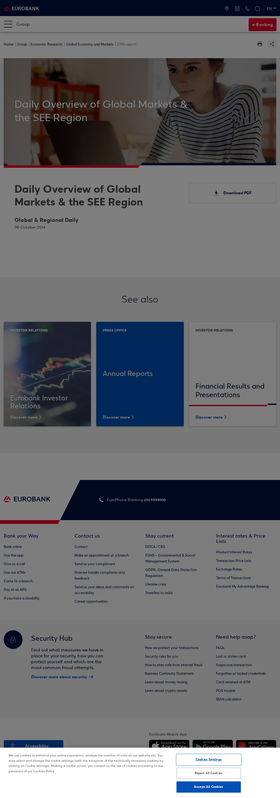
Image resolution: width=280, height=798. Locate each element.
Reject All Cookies (209, 773)
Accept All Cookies (208, 787)
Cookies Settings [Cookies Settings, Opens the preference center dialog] (209, 759)
